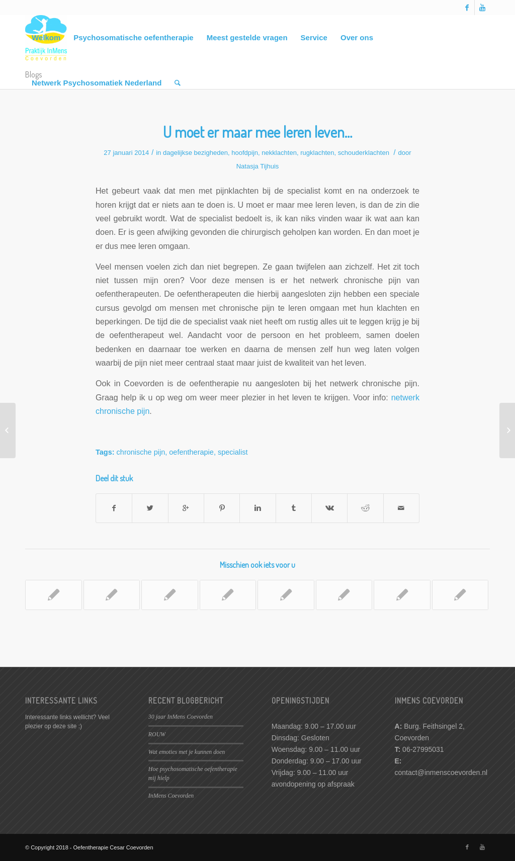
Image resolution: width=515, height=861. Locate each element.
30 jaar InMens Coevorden (180, 716)
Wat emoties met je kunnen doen (186, 751)
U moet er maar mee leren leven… (257, 131)
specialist (233, 452)
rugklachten (317, 152)
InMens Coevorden (171, 795)
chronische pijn (141, 452)
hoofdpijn (244, 152)
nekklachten (279, 152)
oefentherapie (191, 452)
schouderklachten (363, 152)
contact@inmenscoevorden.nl (441, 772)
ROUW (156, 734)
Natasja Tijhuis (257, 166)
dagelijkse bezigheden (195, 152)
